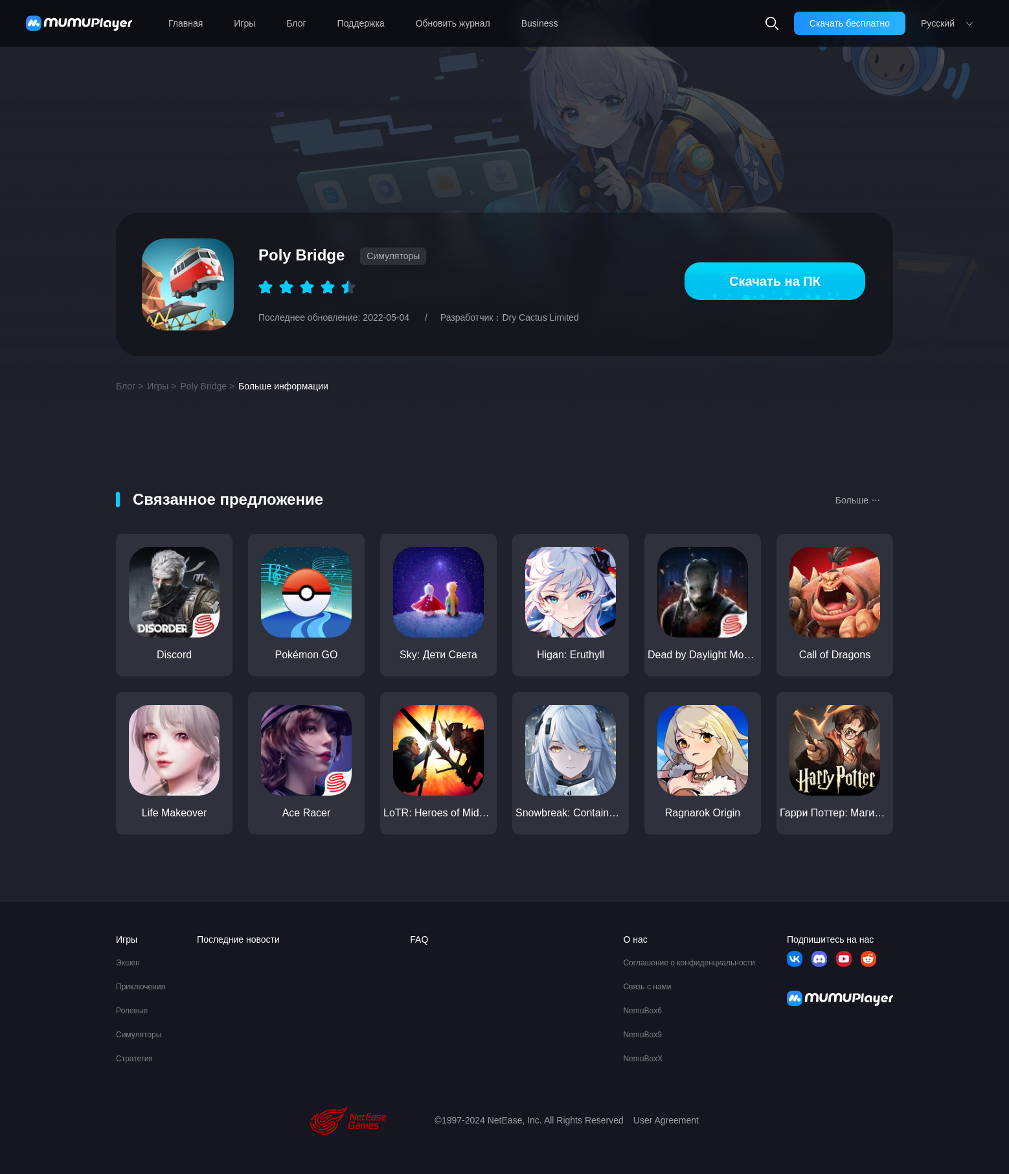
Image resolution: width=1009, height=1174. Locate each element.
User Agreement (666, 1120)
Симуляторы (138, 1034)
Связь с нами (647, 986)
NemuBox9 (642, 1034)
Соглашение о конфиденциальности (688, 962)
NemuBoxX (643, 1058)
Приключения (140, 986)
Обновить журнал (453, 23)
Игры (244, 23)
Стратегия (134, 1058)
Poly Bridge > (207, 386)
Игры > (161, 386)
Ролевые (132, 1010)
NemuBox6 (642, 1010)
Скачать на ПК (775, 281)
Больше (857, 499)
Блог (296, 23)
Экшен (128, 962)
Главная (185, 23)
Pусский (938, 23)
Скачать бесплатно (850, 23)
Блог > (129, 386)
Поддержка (361, 23)
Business (539, 23)
